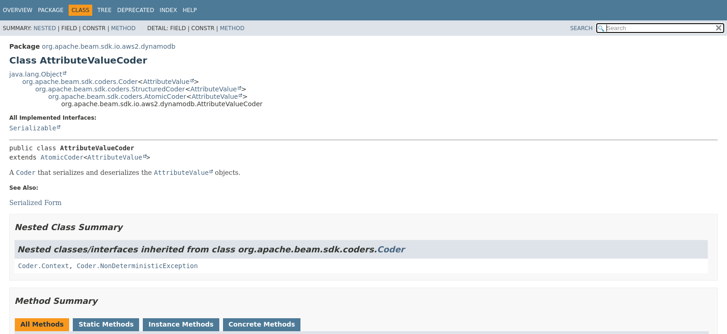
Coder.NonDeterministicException (137, 266)
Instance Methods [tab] (180, 324)
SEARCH (581, 28)
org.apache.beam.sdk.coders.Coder (80, 81)
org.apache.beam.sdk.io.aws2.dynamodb (108, 46)
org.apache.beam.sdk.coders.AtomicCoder (117, 96)
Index (168, 10)
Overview (17, 10)
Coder (391, 249)
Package (51, 10)
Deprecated (135, 10)
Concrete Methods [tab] (262, 324)
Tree (104, 10)
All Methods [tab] (42, 324)
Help (190, 10)
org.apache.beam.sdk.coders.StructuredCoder (110, 89)
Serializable (32, 128)
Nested (44, 28)
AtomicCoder (61, 157)
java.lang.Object (35, 74)
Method (123, 28)
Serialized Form (35, 202)
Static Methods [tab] (106, 324)
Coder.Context (43, 266)
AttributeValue (166, 81)
